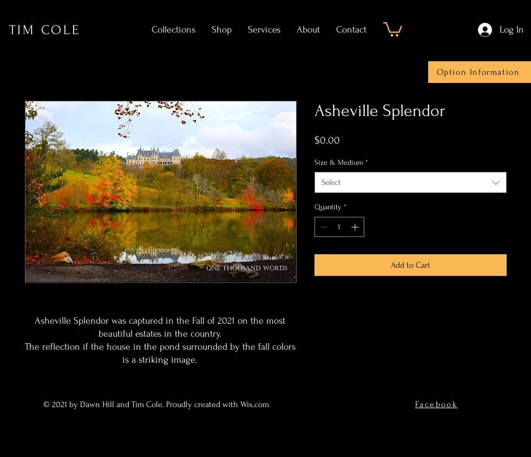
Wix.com (255, 404)
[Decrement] (323, 226)
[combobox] (410, 182)
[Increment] (356, 226)
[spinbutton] (339, 226)
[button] (392, 28)
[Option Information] (479, 72)
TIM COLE (45, 30)
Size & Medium (341, 162)
